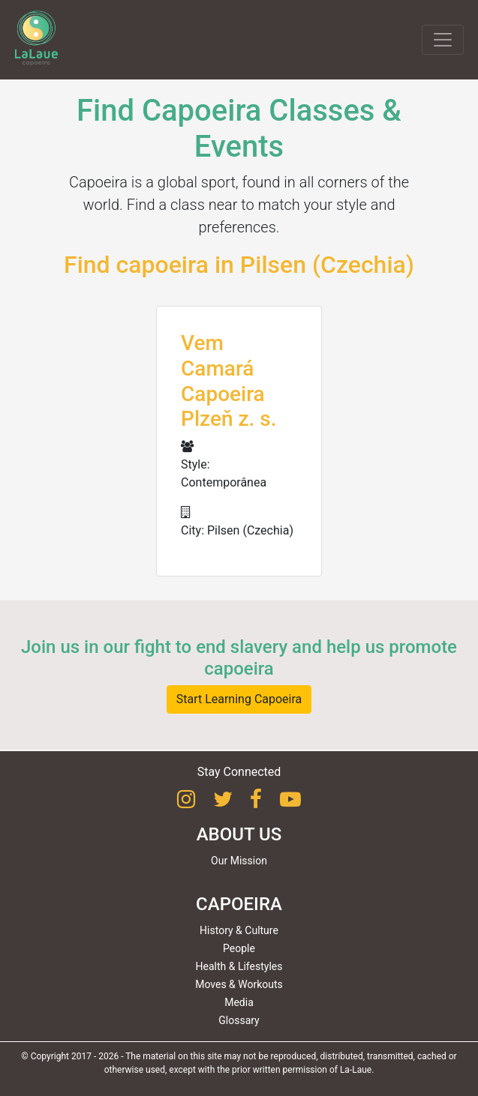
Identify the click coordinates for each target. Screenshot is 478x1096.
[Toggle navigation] (443, 40)
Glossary (238, 1020)
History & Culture (239, 930)
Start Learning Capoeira (239, 699)
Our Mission (239, 861)
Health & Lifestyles (239, 966)
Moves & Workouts (239, 984)
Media (239, 1002)
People (239, 948)
